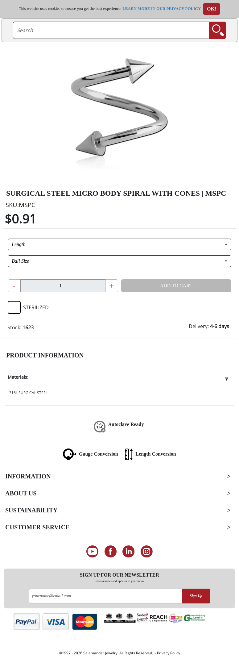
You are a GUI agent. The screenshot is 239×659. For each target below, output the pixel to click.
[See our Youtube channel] (92, 552)
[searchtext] (111, 30)
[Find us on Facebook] (110, 552)
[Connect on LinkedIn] (128, 552)
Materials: (18, 377)
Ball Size (20, 261)
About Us (20, 493)
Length (18, 244)
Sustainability (31, 510)
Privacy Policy (168, 653)
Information (28, 476)
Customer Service (37, 527)
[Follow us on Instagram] (146, 552)
